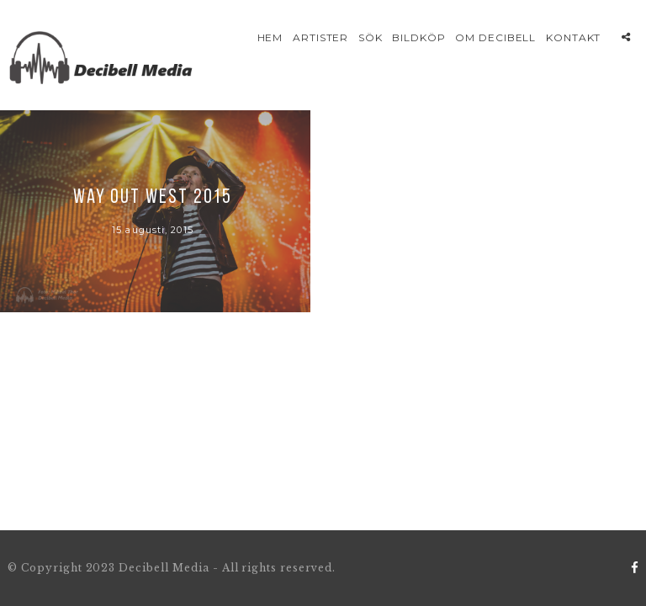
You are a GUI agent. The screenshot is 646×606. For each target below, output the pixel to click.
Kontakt (573, 37)
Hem (270, 37)
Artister (321, 37)
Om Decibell (496, 37)
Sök (370, 37)
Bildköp (419, 37)
